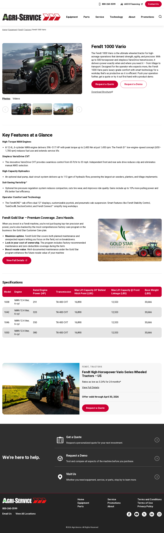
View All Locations (26, 513)
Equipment (72, 17)
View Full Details (15, 260)
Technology (116, 17)
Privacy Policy (145, 506)
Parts (87, 17)
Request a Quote (104, 84)
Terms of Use (145, 503)
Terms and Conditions (150, 499)
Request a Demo (133, 84)
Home (4, 30)
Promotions (147, 17)
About (132, 17)
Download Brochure (101, 92)
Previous (5, 109)
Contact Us (153, 4)
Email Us (7, 513)
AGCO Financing (132, 4)
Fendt (20, 30)
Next (79, 109)
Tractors (27, 30)
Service (99, 17)
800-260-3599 (108, 4)
